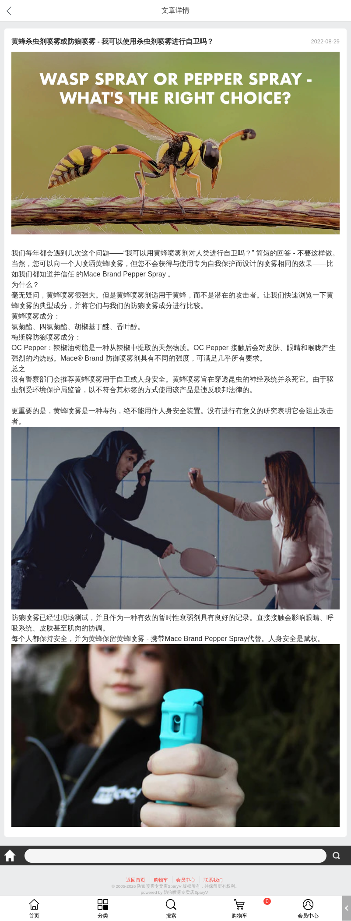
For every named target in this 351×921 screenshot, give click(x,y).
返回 (10, 10)
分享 (339, 10)
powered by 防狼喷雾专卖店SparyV (174, 892)
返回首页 (135, 879)
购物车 (161, 879)
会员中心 (185, 879)
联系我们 (213, 879)
